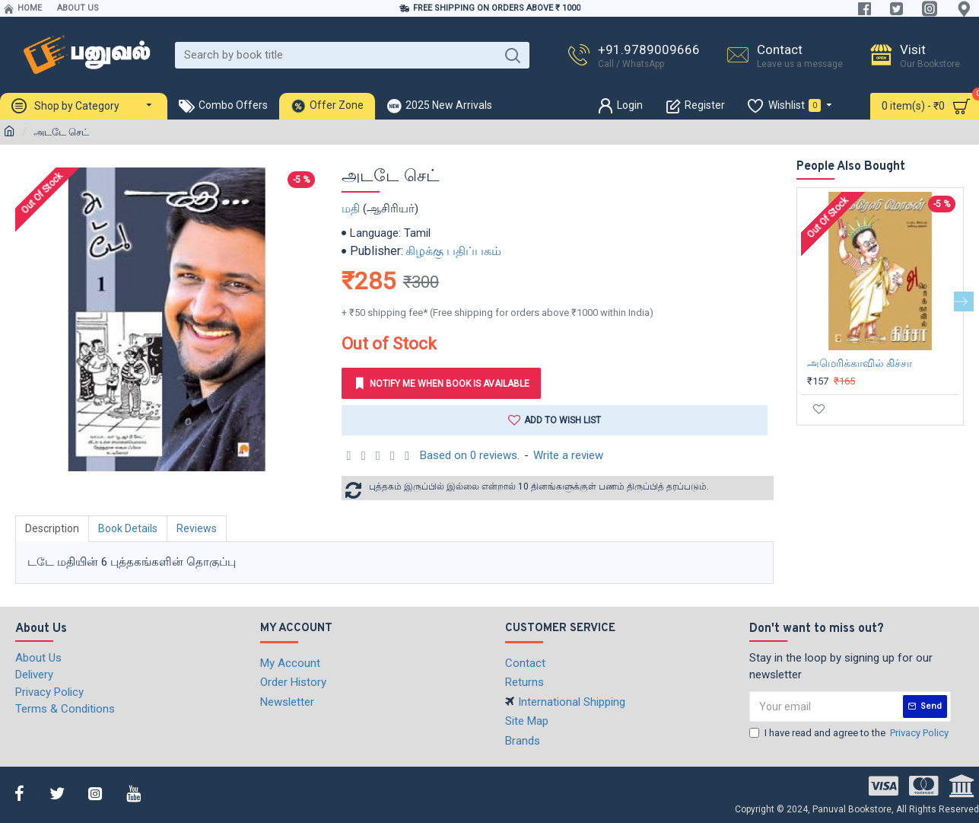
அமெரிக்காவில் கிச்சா (859, 363)
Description (52, 528)
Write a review (568, 455)
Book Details (127, 528)
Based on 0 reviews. (470, 455)
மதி (351, 208)
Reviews (196, 528)
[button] (963, 301)
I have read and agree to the (850, 732)
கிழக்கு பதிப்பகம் (453, 251)
